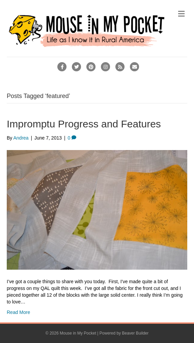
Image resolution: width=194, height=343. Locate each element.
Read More (18, 312)
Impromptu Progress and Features (84, 123)
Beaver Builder (135, 333)
